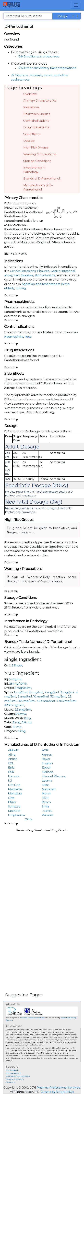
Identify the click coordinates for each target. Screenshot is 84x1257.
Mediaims (15, 789)
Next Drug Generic (56, 830)
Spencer (14, 810)
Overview (30, 94)
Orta (11, 798)
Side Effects (31, 134)
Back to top (11, 295)
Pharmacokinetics (36, 114)
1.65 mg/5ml (26, 701)
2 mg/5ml (52, 692)
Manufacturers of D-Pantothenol (38, 187)
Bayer (46, 759)
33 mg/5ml (58, 696)
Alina (11, 754)
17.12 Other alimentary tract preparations (47, 68)
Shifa (45, 806)
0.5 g (27, 718)
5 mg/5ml (25, 696)
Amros (47, 754)
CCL (11, 763)
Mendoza (15, 793)
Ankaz (12, 759)
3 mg (16, 722)
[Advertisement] (33, 867)
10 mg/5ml (41, 696)
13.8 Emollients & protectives (38, 56)
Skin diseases (23, 275)
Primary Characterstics (39, 100)
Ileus (28, 336)
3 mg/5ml (67, 692)
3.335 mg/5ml (14, 705)
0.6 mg (27, 722)
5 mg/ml (15, 679)
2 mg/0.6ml (22, 688)
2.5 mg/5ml (23, 709)
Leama (47, 780)
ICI (10, 780)
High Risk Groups (36, 147)
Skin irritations (44, 275)
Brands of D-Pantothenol (41, 178)
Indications (31, 107)
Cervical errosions (23, 271)
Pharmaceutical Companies (18, 1076)
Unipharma (16, 815)
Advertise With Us (13, 1073)
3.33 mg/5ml (46, 701)
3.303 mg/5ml (66, 701)
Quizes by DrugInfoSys (57, 1091)
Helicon (47, 772)
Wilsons (48, 815)
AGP (45, 750)
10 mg (17, 727)
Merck (46, 793)
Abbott (13, 750)
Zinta (29, 819)
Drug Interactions (36, 127)
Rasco (46, 802)
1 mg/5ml (21, 692)
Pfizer (12, 802)
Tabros (47, 810)
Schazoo (14, 806)
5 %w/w (17, 665)
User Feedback (12, 1070)
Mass (45, 784)
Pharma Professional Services (32, 1017)
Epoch (46, 767)
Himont (13, 776)
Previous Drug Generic (30, 830)
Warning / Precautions (39, 154)
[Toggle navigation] (76, 5)
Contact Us (10, 1082)
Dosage (29, 140)
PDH (45, 798)
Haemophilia (13, 336)
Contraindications (36, 120)
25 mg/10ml (18, 683)
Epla (11, 767)
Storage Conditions (37, 161)
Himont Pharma (54, 776)
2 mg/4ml (36, 692)
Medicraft (49, 789)
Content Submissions (15, 1079)
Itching (21, 288)
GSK (11, 772)
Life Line (14, 784)
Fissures (43, 271)
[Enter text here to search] (27, 16)
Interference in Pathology (34, 170)
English (47, 763)
